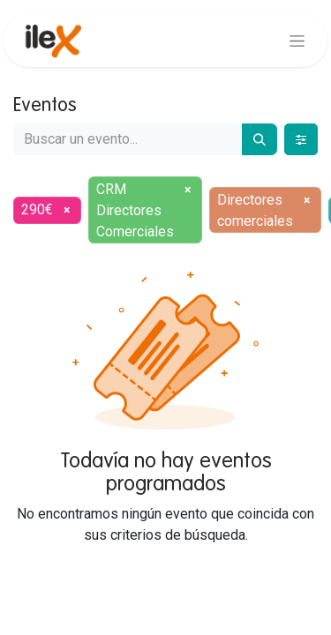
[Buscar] (259, 139)
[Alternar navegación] (297, 40)
